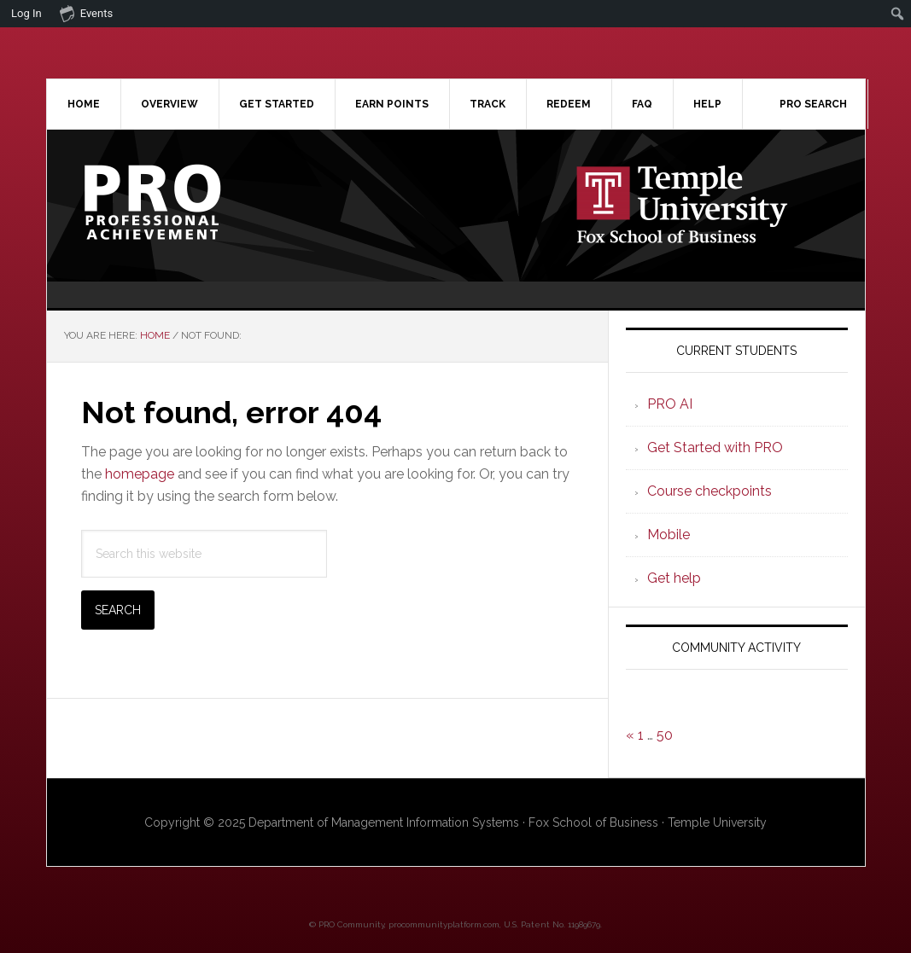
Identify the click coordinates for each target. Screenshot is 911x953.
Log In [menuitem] (26, 13)
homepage (139, 474)
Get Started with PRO (715, 447)
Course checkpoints (709, 491)
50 (665, 735)
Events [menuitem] (86, 13)
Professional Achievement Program (192, 202)
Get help (674, 578)
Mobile (668, 534)
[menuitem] (898, 13)
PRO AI (669, 404)
